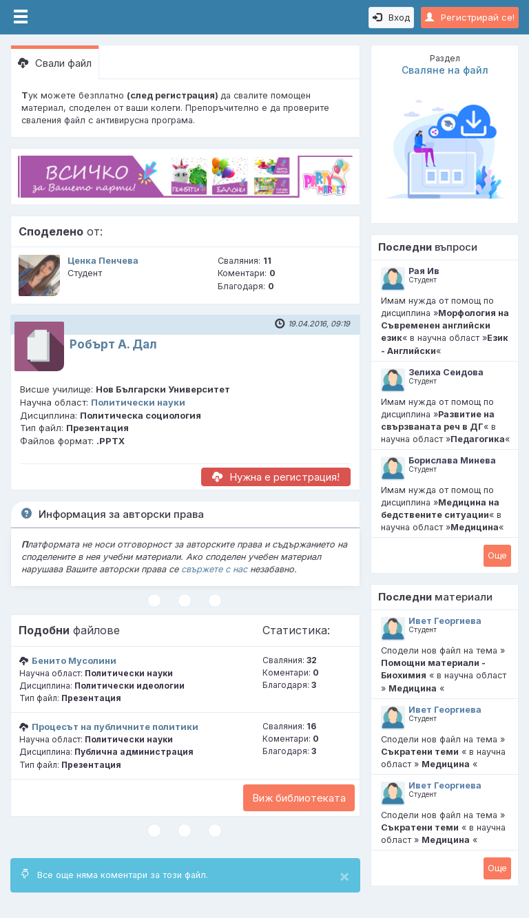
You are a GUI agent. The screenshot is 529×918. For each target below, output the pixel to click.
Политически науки (138, 402)
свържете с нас (214, 569)
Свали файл (55, 63)
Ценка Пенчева (103, 260)
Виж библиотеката (299, 797)
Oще (497, 555)
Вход (391, 17)
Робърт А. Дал (113, 344)
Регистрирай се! (470, 17)
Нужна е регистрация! (276, 476)
